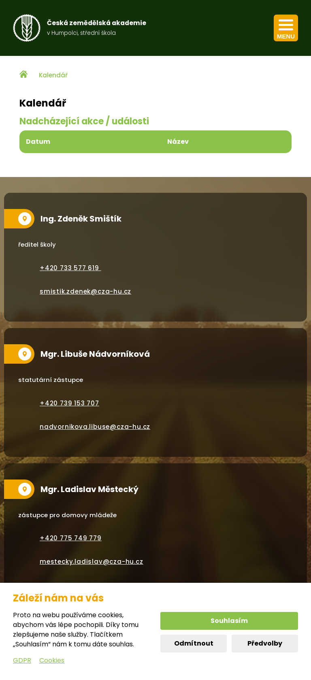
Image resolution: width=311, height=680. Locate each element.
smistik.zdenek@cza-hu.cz (85, 291)
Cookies (51, 660)
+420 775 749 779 (71, 538)
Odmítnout (193, 643)
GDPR (22, 660)
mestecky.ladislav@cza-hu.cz (91, 561)
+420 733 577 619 (70, 268)
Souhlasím (229, 620)
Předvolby (264, 643)
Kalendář (53, 75)
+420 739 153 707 (69, 403)
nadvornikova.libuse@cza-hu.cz (95, 426)
